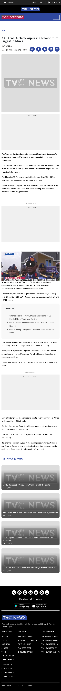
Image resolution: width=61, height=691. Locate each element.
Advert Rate (10, 3)
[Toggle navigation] (56, 17)
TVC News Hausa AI (49, 640)
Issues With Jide (25, 636)
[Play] (30, 264)
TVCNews (8, 46)
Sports (4, 648)
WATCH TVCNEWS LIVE (12, 17)
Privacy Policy (8, 676)
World (4, 636)
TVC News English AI (50, 652)
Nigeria (4, 30)
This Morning (24, 644)
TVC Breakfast (24, 648)
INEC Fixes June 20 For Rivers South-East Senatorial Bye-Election (30, 512)
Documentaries (25, 652)
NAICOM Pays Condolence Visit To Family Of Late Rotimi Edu (29, 567)
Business (5, 644)
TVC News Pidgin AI (49, 644)
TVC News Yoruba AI (50, 636)
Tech (3, 652)
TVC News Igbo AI (49, 648)
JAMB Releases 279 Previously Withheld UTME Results (26, 485)
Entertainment (8, 656)
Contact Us (6, 668)
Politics (5, 640)
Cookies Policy (8, 672)
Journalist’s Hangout (28, 640)
